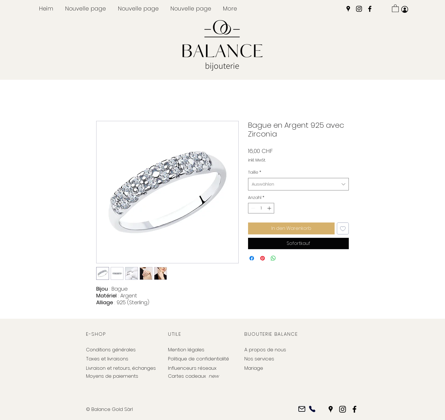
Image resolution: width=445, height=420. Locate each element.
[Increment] (269, 208)
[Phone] (312, 409)
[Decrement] (252, 208)
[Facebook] (370, 9)
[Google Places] (348, 9)
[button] (395, 8)
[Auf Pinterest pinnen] (262, 258)
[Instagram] (359, 9)
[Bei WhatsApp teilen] (273, 258)
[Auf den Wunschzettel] (343, 228)
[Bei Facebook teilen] (251, 258)
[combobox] (298, 184)
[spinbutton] (261, 208)
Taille (254, 172)
